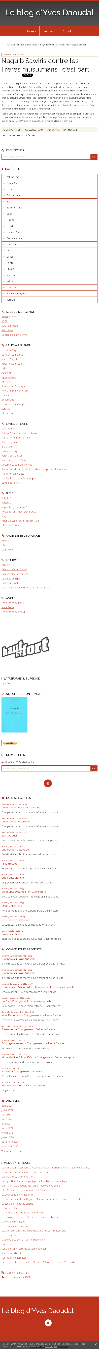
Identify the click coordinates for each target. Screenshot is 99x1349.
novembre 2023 (10, 1146)
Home (31, 31)
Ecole (9, 201)
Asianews (6, 372)
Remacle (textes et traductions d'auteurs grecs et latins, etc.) (34, 469)
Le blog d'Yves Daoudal (49, 12)
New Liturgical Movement (15, 390)
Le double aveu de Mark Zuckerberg (24, 891)
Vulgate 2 (6, 502)
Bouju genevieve (12, 1043)
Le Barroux (7, 549)
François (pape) (15, 232)
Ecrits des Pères (10, 482)
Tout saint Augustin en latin (16, 437)
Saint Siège (7, 330)
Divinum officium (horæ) (14, 569)
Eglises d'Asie (9, 377)
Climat (10, 189)
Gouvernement (15, 238)
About (67, 31)
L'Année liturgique (11, 578)
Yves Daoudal (10, 1015)
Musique (11, 287)
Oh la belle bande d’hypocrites (22, 44)
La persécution (11, 934)
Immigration (13, 244)
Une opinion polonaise (15, 849)
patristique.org (9, 451)
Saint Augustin (10, 835)
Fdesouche (7, 395)
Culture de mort (15, 195)
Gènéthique (8, 399)
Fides (4, 368)
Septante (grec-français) (14, 507)
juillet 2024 (7, 1110)
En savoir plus (51, 1346)
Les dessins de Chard (13, 611)
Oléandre (7, 959)
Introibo (6, 545)
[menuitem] (31, 31)
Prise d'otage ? (10, 863)
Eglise (10, 213)
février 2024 (8, 1132)
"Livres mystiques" (11, 442)
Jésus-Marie (8, 428)
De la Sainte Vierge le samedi (72, 44)
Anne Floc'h (8, 607)
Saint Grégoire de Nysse (14, 460)
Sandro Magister (10, 359)
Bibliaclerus (8, 446)
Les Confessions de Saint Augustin (20, 478)
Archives (49, 31)
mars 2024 (7, 1128)
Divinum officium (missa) (14, 574)
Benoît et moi (9, 316)
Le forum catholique (12, 354)
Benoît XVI (12, 183)
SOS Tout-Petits (10, 325)
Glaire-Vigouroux (10, 525)
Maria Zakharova (12, 906)
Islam (9, 250)
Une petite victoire (13, 877)
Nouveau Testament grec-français (20, 511)
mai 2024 (7, 1119)
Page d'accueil (47, 44)
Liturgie (10, 268)
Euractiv (6, 408)
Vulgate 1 (6, 498)
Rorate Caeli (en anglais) (14, 386)
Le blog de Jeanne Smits (14, 334)
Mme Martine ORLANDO (17, 1057)
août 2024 (7, 1105)
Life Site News (9, 413)
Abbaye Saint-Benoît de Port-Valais (20, 433)
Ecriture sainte (14, 207)
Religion (11, 299)
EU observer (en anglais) (14, 404)
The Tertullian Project (13, 473)
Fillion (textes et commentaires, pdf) (21, 520)
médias (11, 281)
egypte (55, 130)
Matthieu (7, 1085)
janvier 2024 (8, 1137)
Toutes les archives (12, 1151)
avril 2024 (7, 1123)
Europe (10, 219)
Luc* (4, 1001)
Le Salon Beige (9, 350)
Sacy (4, 516)
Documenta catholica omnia (17, 464)
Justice (10, 256)
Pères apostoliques (12, 455)
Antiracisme (13, 177)
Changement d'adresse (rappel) (21, 807)
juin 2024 (6, 1114)
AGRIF (5, 321)
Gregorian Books (11, 583)
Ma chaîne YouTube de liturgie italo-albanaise (26, 587)
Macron (11, 275)
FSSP (4, 540)
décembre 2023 (10, 1141)
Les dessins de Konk (13, 602)
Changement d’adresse (16, 821)
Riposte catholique (12, 363)
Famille (10, 226)
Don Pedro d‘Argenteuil (16, 987)
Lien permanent (12, 130)
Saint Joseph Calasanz (15, 920)
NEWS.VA (6, 381)
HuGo (5, 1071)
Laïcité (10, 262)
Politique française (16, 293)
